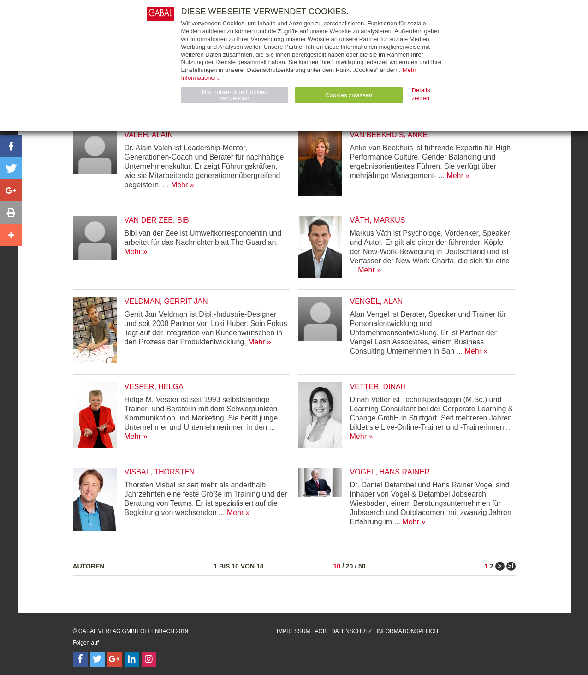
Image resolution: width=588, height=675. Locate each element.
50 (362, 566)
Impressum (293, 631)
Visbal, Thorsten (160, 472)
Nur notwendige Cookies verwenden (234, 95)
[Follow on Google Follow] (114, 659)
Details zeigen (421, 94)
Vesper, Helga (154, 387)
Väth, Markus (377, 220)
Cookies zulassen (348, 95)
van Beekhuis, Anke (389, 135)
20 (349, 566)
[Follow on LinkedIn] (132, 659)
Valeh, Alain (149, 135)
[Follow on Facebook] (80, 659)
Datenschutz (351, 631)
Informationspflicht (408, 631)
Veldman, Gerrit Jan (166, 301)
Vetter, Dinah (378, 387)
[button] (11, 146)
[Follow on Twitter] (97, 659)
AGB (321, 631)
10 (336, 566)
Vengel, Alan (376, 301)
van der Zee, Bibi (158, 220)
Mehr (179, 185)
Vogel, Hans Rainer (390, 472)
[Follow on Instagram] (149, 659)
